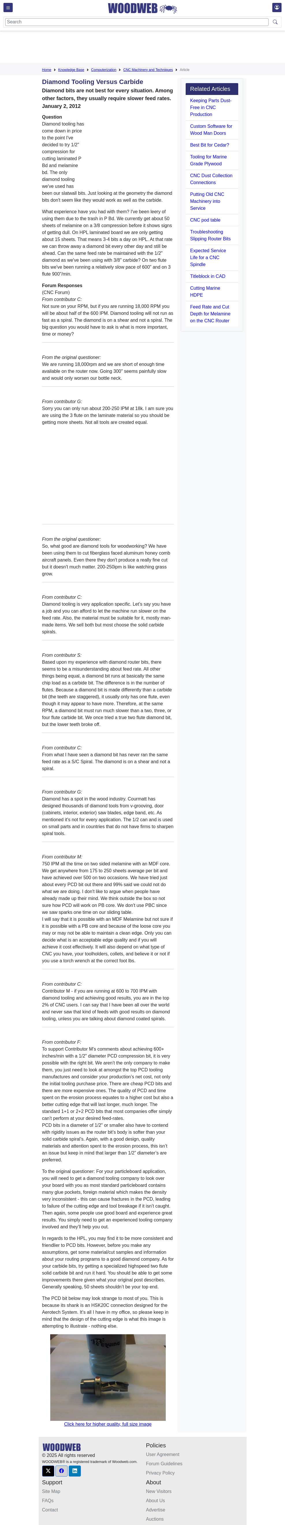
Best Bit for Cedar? (209, 145)
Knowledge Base (71, 70)
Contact (50, 1509)
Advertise (155, 1509)
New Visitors (159, 1491)
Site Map (51, 1491)
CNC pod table (205, 220)
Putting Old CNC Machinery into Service (207, 201)
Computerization (103, 70)
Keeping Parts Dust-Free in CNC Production (211, 107)
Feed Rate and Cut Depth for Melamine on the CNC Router (210, 313)
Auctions (155, 1519)
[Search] (137, 22)
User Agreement (163, 1454)
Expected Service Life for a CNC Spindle (208, 257)
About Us (155, 1500)
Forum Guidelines (164, 1463)
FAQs (48, 1500)
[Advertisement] (147, 48)
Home (46, 70)
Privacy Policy (160, 1472)
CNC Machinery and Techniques (148, 70)
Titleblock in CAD (208, 276)
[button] (48, 1471)
